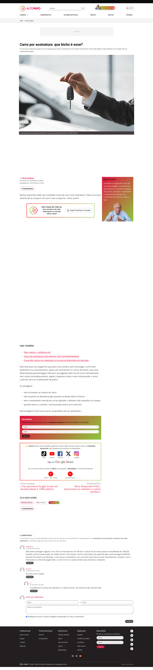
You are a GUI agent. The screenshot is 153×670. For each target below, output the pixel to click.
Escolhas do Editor (83, 642)
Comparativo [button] (45, 15)
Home (21, 21)
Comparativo (43, 642)
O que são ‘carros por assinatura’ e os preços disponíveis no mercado (56, 360)
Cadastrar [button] (27, 436)
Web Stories (81, 649)
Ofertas (79, 653)
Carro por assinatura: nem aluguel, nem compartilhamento (51, 356)
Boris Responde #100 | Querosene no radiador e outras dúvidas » (82, 489)
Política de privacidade (127, 667)
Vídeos (60, 649)
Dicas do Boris (29, 21)
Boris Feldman (28, 178)
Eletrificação (62, 653)
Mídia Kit (23, 649)
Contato (22, 645)
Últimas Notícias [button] (71, 15)
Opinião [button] (129, 15)
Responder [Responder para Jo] (34, 593)
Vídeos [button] (93, 15)
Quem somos (24, 638)
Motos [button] (111, 15)
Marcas (41, 638)
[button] (82, 8)
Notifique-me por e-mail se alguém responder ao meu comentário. (55, 619)
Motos (60, 642)
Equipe (22, 642)
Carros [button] (24, 15)
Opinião (80, 638)
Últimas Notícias (27, 503)
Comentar (128, 625)
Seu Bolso (80, 645)
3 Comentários (27, 188)
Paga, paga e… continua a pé (37, 352)
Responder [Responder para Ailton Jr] (30, 579)
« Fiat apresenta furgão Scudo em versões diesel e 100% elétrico (39, 488)
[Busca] (65, 8)
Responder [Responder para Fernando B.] (30, 564)
